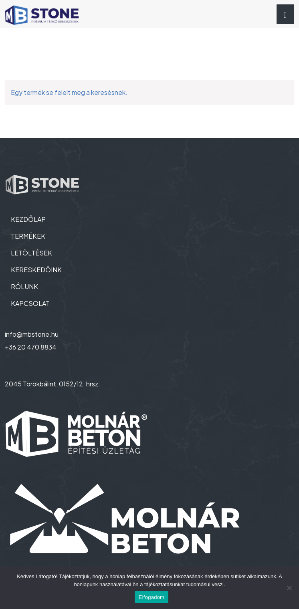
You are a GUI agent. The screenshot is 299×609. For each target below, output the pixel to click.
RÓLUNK (24, 286)
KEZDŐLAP (28, 219)
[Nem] (289, 588)
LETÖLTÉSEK (31, 253)
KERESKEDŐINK (36, 269)
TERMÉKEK (28, 236)
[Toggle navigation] (285, 14)
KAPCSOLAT (30, 303)
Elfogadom (151, 597)
